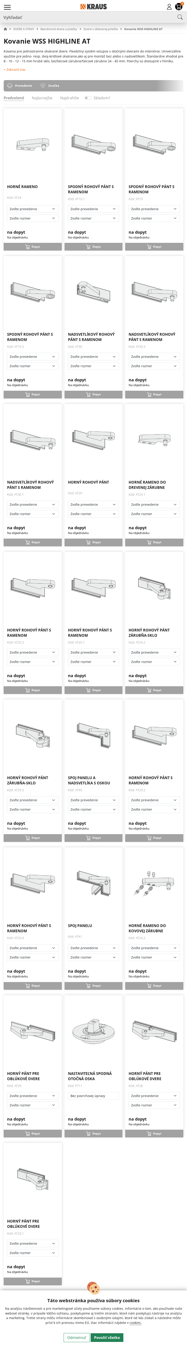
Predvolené (14, 97)
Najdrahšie (69, 97)
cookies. (136, 1322)
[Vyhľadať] (93, 17)
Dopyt (36, 247)
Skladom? (102, 97)
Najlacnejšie (42, 97)
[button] (8, 29)
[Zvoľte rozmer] (32, 218)
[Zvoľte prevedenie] (32, 209)
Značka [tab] (53, 86)
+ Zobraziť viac (15, 69)
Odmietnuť (76, 1337)
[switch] (88, 98)
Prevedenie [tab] (23, 86)
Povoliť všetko (107, 1337)
